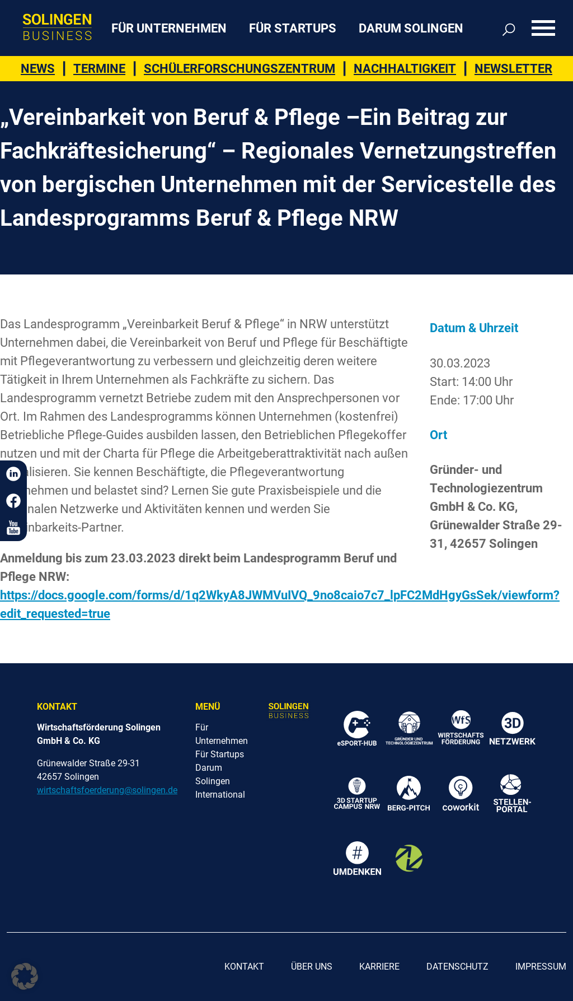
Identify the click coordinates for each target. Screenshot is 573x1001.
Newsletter (513, 69)
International (220, 794)
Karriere (379, 966)
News (38, 69)
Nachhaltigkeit (405, 69)
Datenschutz (457, 966)
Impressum (540, 966)
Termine (99, 69)
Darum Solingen (411, 28)
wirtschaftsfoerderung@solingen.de (107, 790)
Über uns (311, 966)
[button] (24, 976)
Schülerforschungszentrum (239, 69)
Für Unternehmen (169, 28)
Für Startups (292, 28)
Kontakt (244, 966)
